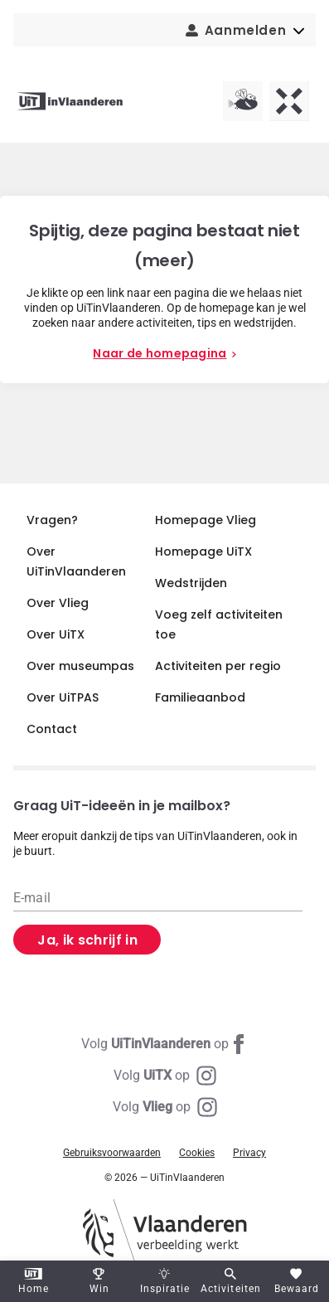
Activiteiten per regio (218, 666)
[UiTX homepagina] (289, 101)
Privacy (249, 1153)
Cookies (197, 1153)
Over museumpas (80, 666)
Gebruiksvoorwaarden (112, 1153)
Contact (52, 729)
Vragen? (52, 520)
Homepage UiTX (203, 551)
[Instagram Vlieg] (165, 1107)
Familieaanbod (200, 697)
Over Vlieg (58, 603)
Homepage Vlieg (205, 520)
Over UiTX (56, 634)
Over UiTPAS (63, 697)
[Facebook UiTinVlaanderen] (165, 1044)
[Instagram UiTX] (165, 1076)
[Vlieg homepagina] (243, 101)
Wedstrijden (191, 583)
